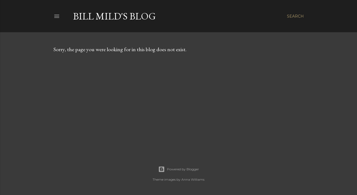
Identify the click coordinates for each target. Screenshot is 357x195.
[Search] (295, 16)
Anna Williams (192, 179)
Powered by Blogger (178, 169)
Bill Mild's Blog (114, 16)
